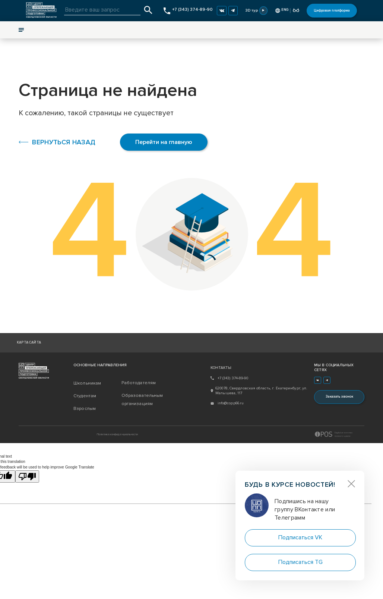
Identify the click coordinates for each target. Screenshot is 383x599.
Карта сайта (29, 343)
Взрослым (84, 408)
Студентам (84, 396)
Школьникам (87, 383)
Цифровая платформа (332, 11)
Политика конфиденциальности (117, 434)
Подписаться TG (300, 562)
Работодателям (138, 383)
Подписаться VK (300, 537)
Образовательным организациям (142, 400)
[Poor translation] (27, 476)
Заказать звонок (339, 397)
